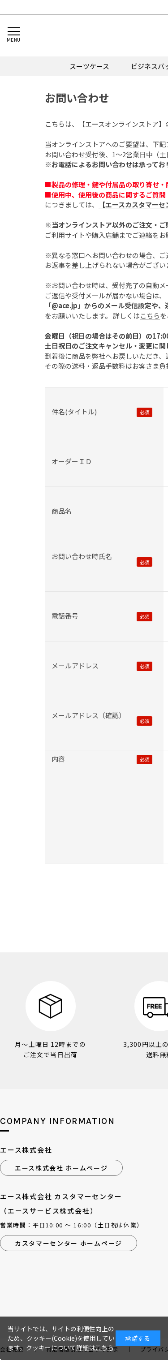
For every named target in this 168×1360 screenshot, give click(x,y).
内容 (58, 758)
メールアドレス (75, 665)
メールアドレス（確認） (88, 715)
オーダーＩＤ (72, 461)
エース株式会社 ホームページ (61, 1167)
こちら (150, 315)
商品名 (62, 511)
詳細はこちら (95, 1347)
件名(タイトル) (74, 411)
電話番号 (65, 615)
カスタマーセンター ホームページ (68, 1243)
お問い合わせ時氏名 (82, 556)
